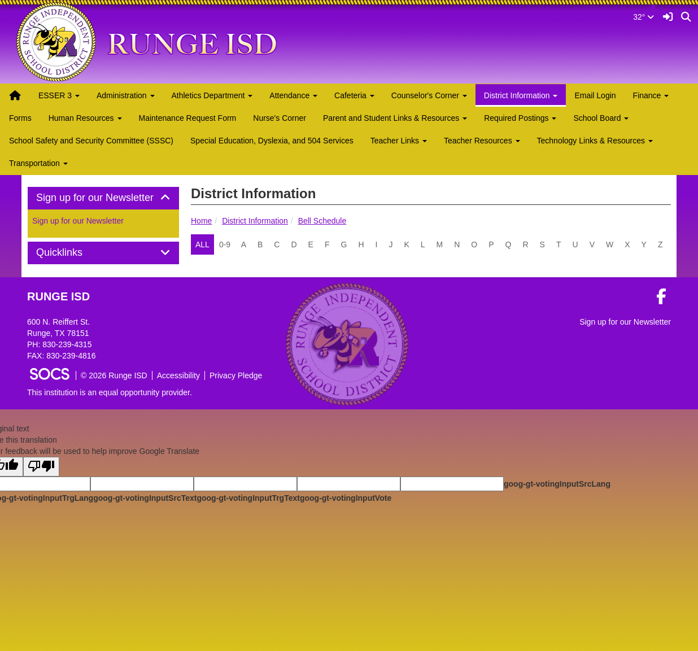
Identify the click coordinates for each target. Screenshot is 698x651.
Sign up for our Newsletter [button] (103, 198)
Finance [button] (651, 95)
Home (201, 220)
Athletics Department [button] (212, 95)
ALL (202, 244)
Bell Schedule (322, 220)
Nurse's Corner (279, 118)
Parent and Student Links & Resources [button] (395, 118)
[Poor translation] (41, 467)
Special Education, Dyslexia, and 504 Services (272, 140)
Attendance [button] (293, 95)
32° (643, 16)
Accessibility (178, 375)
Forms (20, 118)
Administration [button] (126, 95)
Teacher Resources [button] (482, 140)
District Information (255, 220)
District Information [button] (521, 95)
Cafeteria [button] (354, 95)
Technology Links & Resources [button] (595, 140)
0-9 (224, 244)
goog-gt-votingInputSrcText (145, 498)
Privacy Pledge (236, 375)
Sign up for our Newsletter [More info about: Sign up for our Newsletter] (78, 220)
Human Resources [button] (85, 118)
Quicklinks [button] (72, 252)
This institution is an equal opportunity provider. (109, 392)
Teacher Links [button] (398, 140)
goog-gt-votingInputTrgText (248, 498)
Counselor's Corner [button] (429, 95)
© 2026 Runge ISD (114, 375)
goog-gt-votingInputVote (345, 498)
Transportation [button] (38, 163)
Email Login (595, 95)
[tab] (103, 198)
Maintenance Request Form (188, 118)
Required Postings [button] (520, 118)
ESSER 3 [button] (59, 95)
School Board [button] (601, 118)
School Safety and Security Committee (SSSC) (91, 140)
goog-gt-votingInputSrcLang (557, 483)
